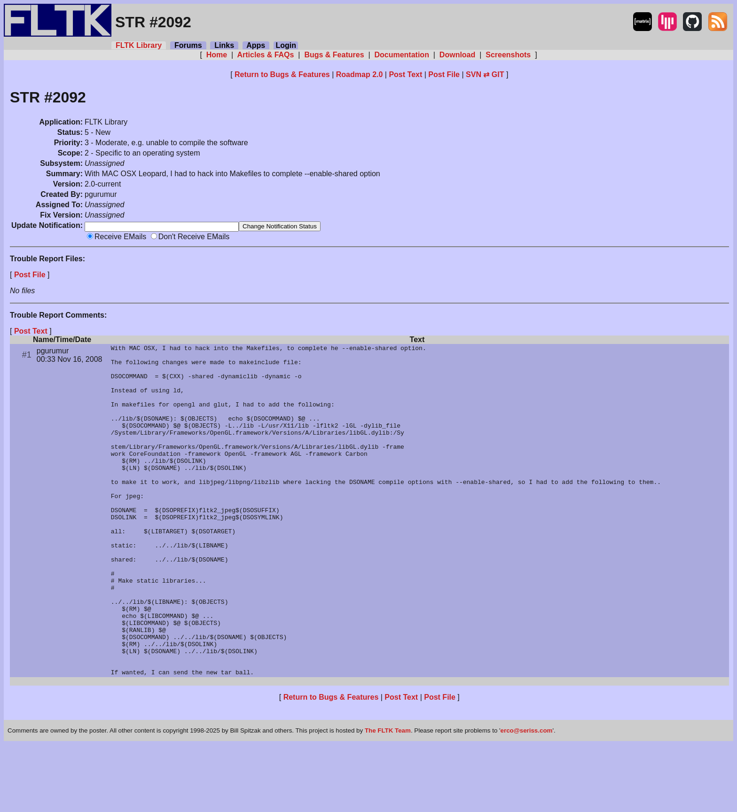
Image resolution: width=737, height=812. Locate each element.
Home (216, 55)
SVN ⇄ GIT (485, 74)
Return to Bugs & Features (282, 74)
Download (457, 55)
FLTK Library (138, 45)
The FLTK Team (388, 797)
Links (224, 45)
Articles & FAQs (265, 55)
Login (286, 45)
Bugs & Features (334, 55)
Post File (444, 74)
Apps (256, 45)
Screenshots (508, 55)
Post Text (405, 74)
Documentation (401, 55)
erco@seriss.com (527, 797)
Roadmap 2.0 (359, 74)
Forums (188, 45)
